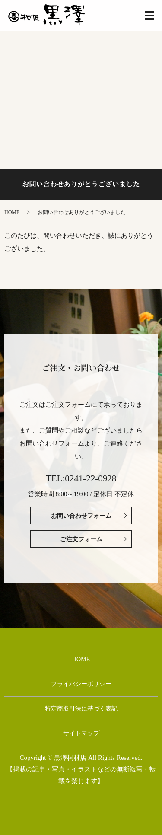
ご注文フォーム (81, 539)
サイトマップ (81, 733)
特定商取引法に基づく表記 (81, 708)
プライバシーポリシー (81, 684)
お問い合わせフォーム (81, 516)
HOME (11, 212)
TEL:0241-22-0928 (81, 478)
